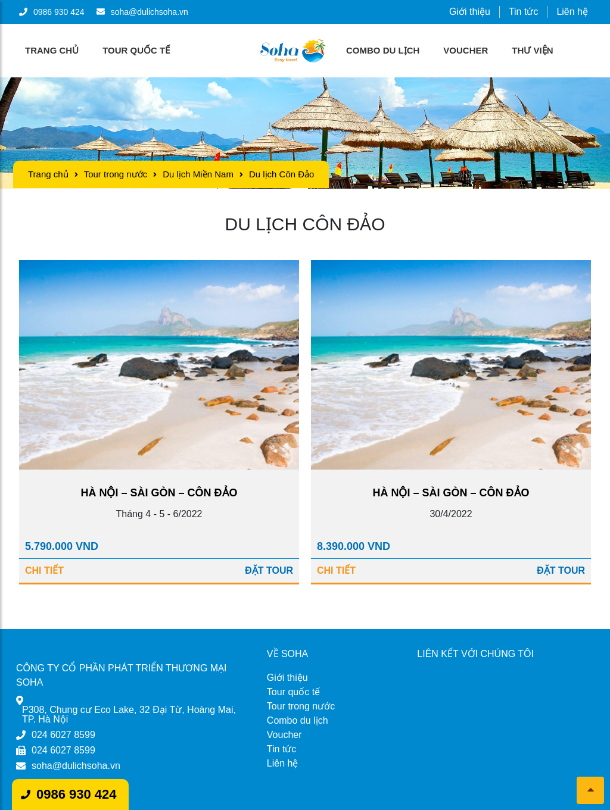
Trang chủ (52, 50)
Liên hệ (572, 12)
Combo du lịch (382, 50)
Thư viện (532, 50)
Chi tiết (44, 570)
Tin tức (524, 12)
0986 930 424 (76, 794)
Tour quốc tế (136, 50)
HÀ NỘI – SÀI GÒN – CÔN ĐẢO (158, 493)
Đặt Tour (269, 570)
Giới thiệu (469, 12)
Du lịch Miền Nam (198, 174)
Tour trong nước (116, 174)
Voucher (465, 50)
